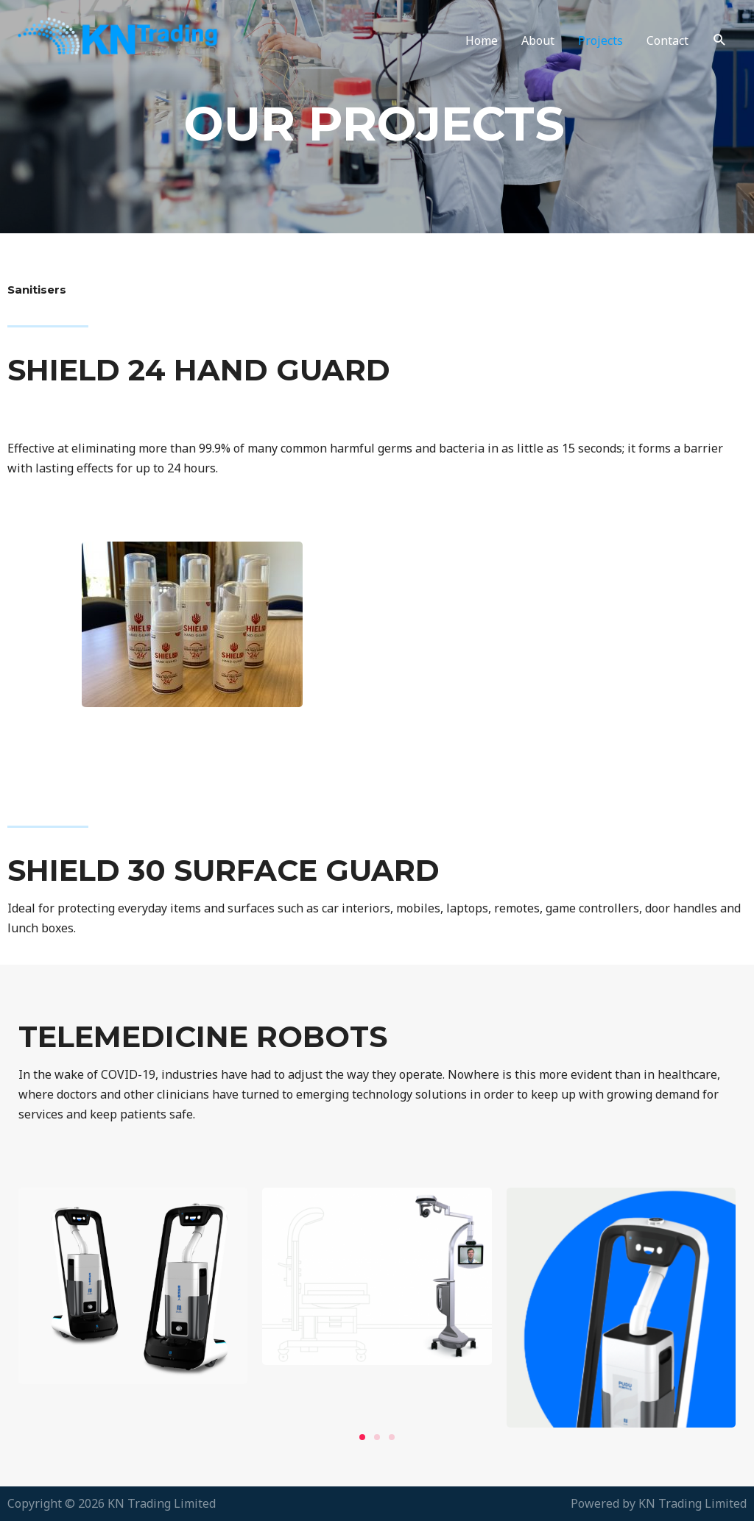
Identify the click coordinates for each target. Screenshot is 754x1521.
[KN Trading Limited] (131, 39)
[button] (362, 1437)
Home (481, 40)
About (537, 40)
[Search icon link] (719, 40)
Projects (600, 40)
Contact (667, 40)
